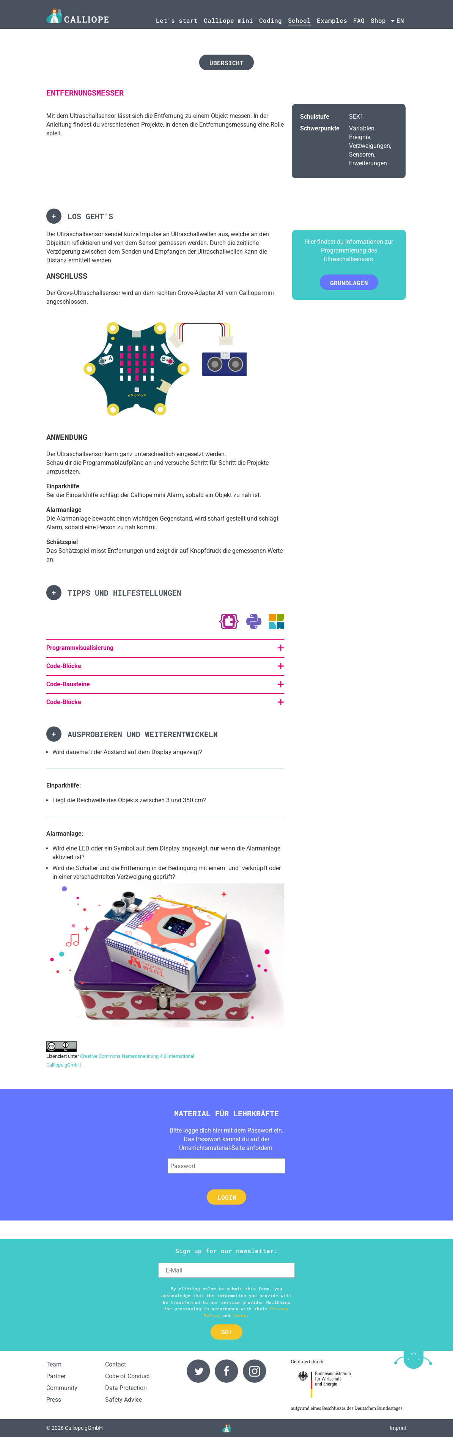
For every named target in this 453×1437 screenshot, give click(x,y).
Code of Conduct (127, 1376)
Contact (115, 1364)
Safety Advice (123, 1399)
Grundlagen (349, 283)
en (400, 20)
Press (53, 1399)
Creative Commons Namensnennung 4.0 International (137, 1056)
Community (61, 1388)
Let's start (177, 20)
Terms (239, 1315)
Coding (270, 20)
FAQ (359, 20)
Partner (56, 1376)
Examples (332, 20)
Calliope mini (228, 20)
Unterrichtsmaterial (204, 1147)
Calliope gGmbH (63, 1065)
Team (53, 1364)
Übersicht (226, 63)
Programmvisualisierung (79, 647)
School (299, 20)
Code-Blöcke (63, 666)
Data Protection (126, 1388)
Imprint (398, 1428)
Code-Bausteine (68, 684)
